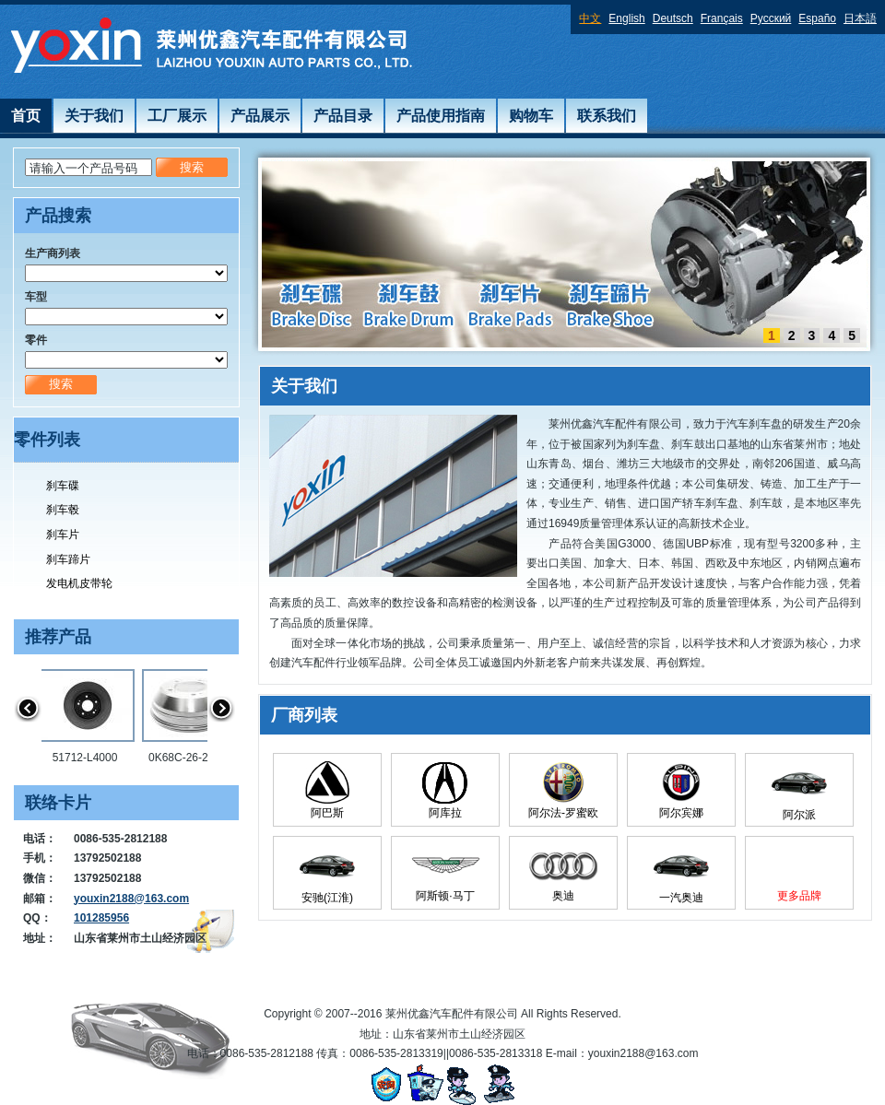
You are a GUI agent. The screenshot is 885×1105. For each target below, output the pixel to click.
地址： (39, 938)
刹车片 (62, 534)
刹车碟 (62, 485)
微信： (39, 878)
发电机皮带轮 (79, 583)
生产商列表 (52, 253)
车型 (36, 296)
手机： (39, 858)
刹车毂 (62, 509)
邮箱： (39, 898)
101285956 (101, 917)
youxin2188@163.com (131, 898)
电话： (39, 838)
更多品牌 (799, 895)
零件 (36, 340)
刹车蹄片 (68, 559)
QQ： (37, 917)
